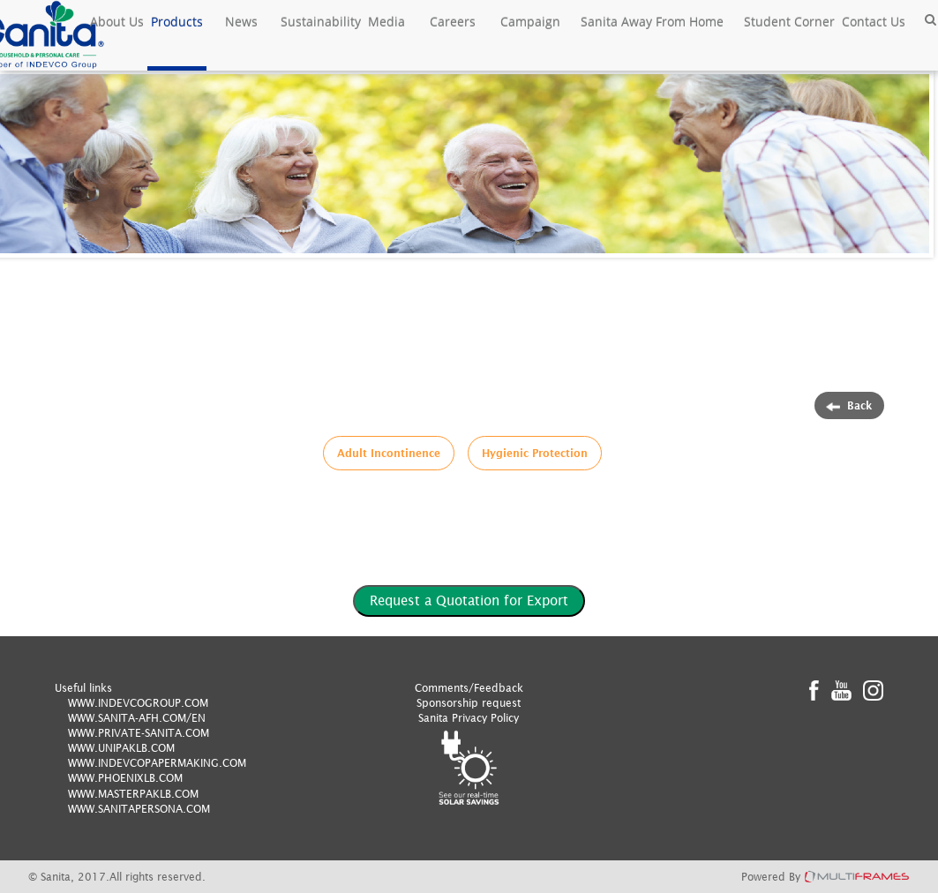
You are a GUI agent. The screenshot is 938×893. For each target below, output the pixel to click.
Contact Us (873, 21)
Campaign (530, 21)
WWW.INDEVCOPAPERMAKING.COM (157, 762)
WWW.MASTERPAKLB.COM (133, 793)
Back (849, 405)
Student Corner (789, 21)
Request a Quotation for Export (469, 600)
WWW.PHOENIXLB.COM (125, 777)
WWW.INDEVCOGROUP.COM (138, 702)
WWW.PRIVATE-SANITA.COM (138, 732)
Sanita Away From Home (652, 21)
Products (177, 21)
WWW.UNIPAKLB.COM (121, 747)
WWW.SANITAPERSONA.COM (139, 808)
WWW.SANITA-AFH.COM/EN (137, 717)
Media (386, 21)
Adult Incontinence (388, 453)
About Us (117, 21)
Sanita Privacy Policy (468, 717)
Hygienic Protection (535, 453)
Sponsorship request (468, 702)
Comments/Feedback (469, 687)
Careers (453, 21)
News (241, 21)
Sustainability (321, 21)
